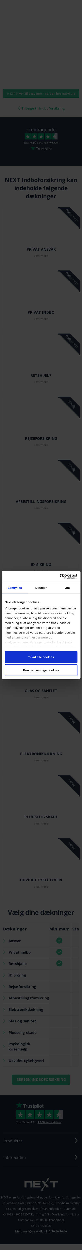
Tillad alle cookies (41, 657)
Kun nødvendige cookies (41, 670)
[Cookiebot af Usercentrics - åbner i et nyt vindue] (59, 576)
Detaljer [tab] (41, 587)
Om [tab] (67, 587)
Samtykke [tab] (14, 587)
